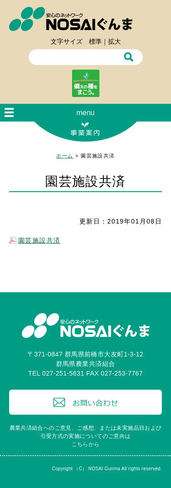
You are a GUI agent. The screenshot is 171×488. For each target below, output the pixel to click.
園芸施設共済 (39, 240)
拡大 (114, 41)
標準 (95, 41)
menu (85, 113)
